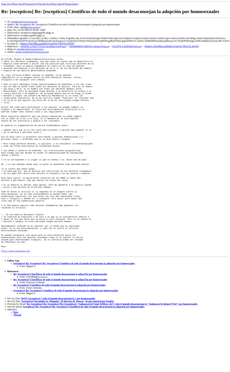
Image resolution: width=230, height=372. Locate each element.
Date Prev (7, 4)
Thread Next (44, 4)
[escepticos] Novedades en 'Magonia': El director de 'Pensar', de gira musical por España (68, 340)
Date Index (57, 4)
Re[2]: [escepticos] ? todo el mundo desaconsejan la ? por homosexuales (58, 337)
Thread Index (71, 4)
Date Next (18, 4)
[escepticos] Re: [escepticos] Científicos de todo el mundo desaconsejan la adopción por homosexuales (65, 330)
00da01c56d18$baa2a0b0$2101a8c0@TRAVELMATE (47, 43)
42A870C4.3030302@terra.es (126, 46)
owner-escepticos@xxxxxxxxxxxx (32, 52)
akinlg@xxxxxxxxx (30, 27)
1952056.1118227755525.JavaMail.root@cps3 (43, 46)
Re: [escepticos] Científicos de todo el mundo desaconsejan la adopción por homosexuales (59, 324)
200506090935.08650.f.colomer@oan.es (89, 46)
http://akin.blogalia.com (15, 289)
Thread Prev (31, 4)
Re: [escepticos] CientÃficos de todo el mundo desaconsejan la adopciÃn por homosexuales (60, 313)
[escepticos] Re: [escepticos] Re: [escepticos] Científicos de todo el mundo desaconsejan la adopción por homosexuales (74, 302)
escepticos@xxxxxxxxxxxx (24, 21)
